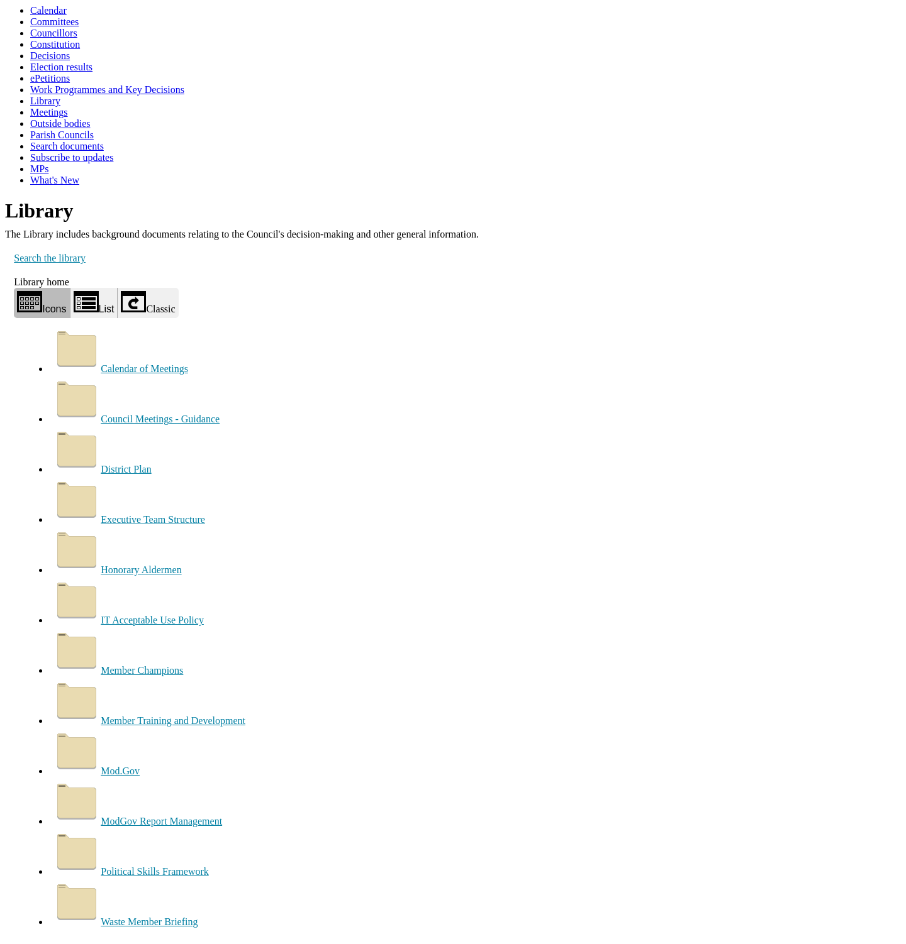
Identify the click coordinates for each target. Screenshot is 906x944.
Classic (148, 302)
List (94, 302)
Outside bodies (60, 123)
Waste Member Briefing (125, 921)
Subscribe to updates (71, 157)
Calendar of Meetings (120, 368)
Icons (41, 302)
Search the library (50, 258)
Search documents (67, 146)
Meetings (49, 112)
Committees (54, 21)
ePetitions (50, 78)
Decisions (50, 55)
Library (45, 101)
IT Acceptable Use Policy (128, 620)
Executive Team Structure (129, 519)
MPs (39, 168)
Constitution (55, 44)
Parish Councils (62, 134)
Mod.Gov (96, 771)
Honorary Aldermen (117, 569)
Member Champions (118, 670)
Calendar (48, 10)
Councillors (53, 33)
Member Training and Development (149, 720)
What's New (54, 180)
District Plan (102, 469)
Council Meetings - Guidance (136, 419)
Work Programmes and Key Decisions (107, 89)
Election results (61, 67)
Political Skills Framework (131, 871)
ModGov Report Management (137, 821)
